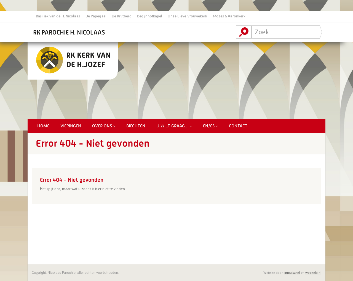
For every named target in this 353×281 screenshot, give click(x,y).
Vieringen (70, 126)
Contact (238, 126)
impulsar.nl (292, 273)
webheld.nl (313, 273)
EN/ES (210, 126)
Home (43, 126)
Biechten (135, 126)
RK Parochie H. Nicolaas (69, 32)
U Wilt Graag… (174, 126)
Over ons (103, 126)
